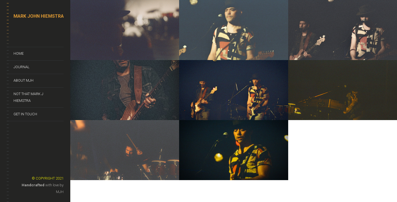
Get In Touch (25, 114)
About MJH (23, 80)
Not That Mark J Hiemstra (28, 97)
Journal (21, 67)
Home (18, 53)
